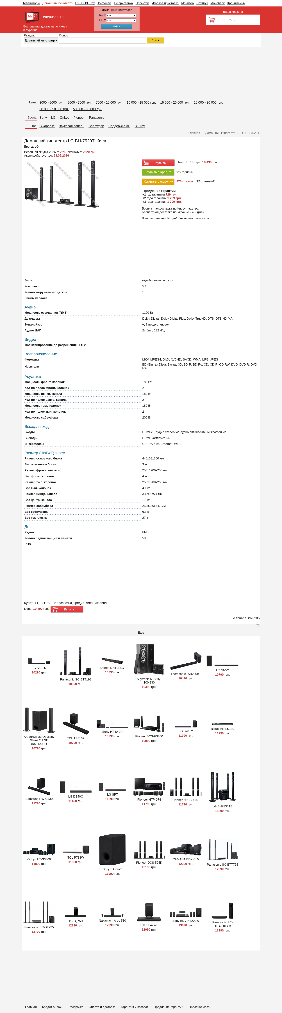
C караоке (47, 126)
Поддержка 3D (119, 126)
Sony (43, 117)
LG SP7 (112, 794)
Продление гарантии (168, 1007)
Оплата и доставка (102, 1007)
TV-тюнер (104, 3)
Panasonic (96, 117)
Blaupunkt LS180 (222, 729)
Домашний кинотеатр (57, 3)
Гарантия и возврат (134, 1007)
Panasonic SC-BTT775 (222, 864)
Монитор (187, 3)
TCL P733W (75, 857)
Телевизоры (31, 3)
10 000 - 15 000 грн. (141, 102)
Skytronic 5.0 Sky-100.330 (149, 680)
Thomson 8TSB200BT (186, 674)
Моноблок (217, 3)
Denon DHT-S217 (112, 668)
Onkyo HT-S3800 (39, 859)
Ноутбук (202, 3)
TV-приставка (123, 3)
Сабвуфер (96, 126)
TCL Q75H (76, 921)
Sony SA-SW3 (112, 869)
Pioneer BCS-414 (186, 800)
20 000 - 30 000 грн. (208, 102)
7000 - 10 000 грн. (109, 102)
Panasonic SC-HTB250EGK (222, 924)
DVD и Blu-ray (85, 3)
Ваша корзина (233, 11)
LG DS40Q (75, 796)
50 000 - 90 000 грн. (87, 109)
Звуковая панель (71, 126)
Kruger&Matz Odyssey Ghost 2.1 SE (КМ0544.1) (39, 740)
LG (53, 117)
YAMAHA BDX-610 (186, 859)
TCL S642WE (149, 925)
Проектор (142, 3)
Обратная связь (199, 1007)
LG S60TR (39, 668)
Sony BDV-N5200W (185, 921)
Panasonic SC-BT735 (39, 927)
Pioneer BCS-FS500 (149, 736)
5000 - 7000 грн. (80, 102)
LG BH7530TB (223, 806)
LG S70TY (186, 731)
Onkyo (64, 117)
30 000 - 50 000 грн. (54, 109)
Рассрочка (76, 1007)
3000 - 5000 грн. (51, 102)
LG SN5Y (222, 670)
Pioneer (79, 117)
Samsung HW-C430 (39, 799)
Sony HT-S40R (112, 731)
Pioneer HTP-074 (149, 799)
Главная (31, 1007)
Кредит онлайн (52, 1007)
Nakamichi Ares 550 (112, 920)
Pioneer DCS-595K (149, 862)
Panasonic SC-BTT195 (75, 679)
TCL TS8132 (75, 738)
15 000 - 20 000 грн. (175, 102)
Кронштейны (236, 3)
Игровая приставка (165, 3)
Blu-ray (140, 126)
